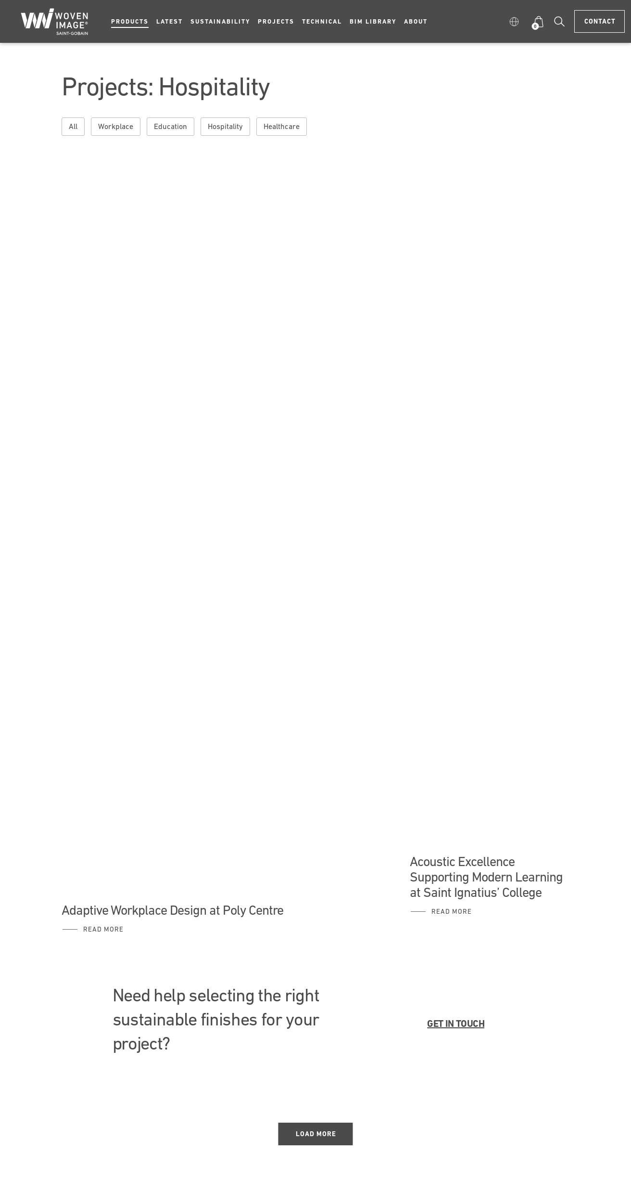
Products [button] (130, 21)
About (416, 21)
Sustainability (220, 21)
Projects (276, 21)
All (73, 126)
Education (170, 126)
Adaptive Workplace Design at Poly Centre (172, 910)
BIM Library (373, 21)
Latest (169, 21)
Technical (322, 21)
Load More (316, 1134)
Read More (103, 929)
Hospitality (225, 126)
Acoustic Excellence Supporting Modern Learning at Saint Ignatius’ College (486, 877)
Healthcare (282, 126)
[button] (516, 21)
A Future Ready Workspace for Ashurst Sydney (188, 227)
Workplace (115, 126)
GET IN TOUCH (455, 1023)
